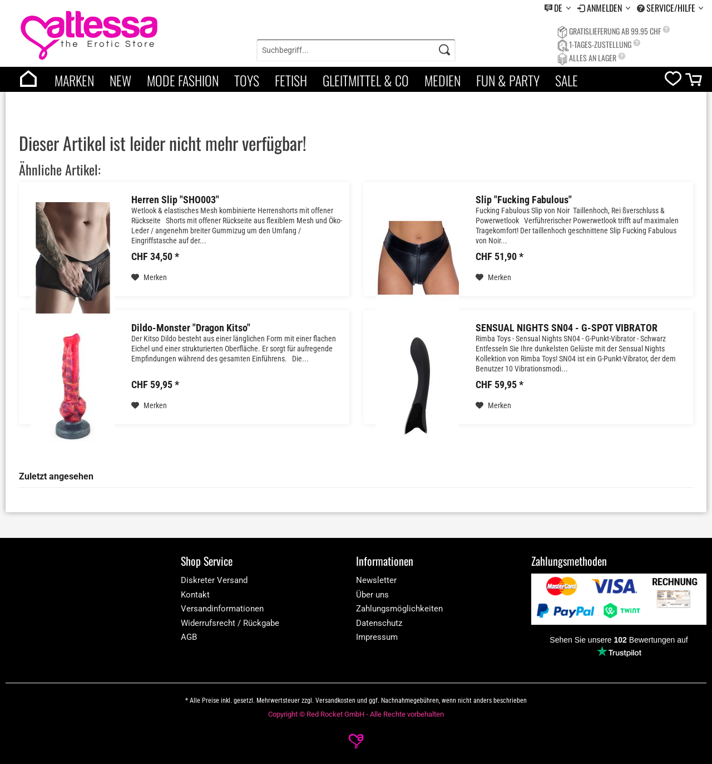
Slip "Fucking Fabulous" (524, 199)
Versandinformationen (222, 609)
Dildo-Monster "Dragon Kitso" (190, 328)
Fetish (291, 80)
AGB (189, 637)
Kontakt (195, 595)
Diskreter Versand (214, 580)
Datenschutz (379, 623)
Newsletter (376, 580)
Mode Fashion (183, 80)
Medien (442, 80)
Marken (74, 80)
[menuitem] (557, 8)
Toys (246, 80)
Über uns (372, 595)
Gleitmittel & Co (366, 80)
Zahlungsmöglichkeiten (399, 609)
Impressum (377, 637)
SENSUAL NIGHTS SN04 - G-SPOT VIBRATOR (566, 328)
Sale (566, 80)
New (120, 80)
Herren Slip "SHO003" (175, 199)
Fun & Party (508, 80)
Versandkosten (335, 700)
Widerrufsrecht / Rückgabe (230, 623)
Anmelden (605, 7)
